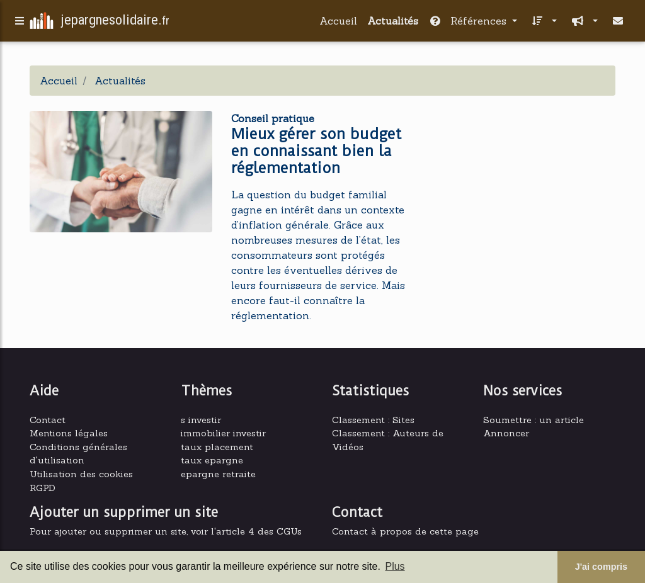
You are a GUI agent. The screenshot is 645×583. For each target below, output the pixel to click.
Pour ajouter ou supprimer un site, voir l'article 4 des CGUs (166, 531)
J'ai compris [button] (601, 567)
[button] (542, 23)
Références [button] (469, 23)
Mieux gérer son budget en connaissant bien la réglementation (316, 151)
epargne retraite (218, 474)
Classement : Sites (373, 420)
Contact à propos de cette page (405, 531)
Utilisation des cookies (81, 474)
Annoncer (506, 433)
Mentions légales (69, 433)
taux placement (217, 447)
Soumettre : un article (533, 420)
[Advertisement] (524, 184)
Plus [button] (394, 566)
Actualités (392, 23)
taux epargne (212, 460)
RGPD (42, 488)
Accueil (338, 23)
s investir (201, 420)
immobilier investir (223, 433)
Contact (48, 420)
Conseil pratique (272, 118)
